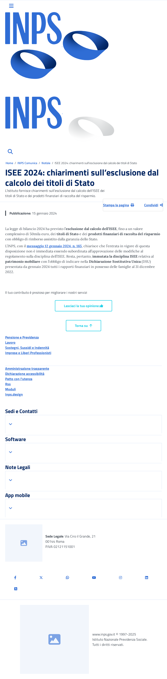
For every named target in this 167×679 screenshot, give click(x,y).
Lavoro (10, 342)
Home (10, 163)
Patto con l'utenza (18, 378)
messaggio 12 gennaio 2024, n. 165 (54, 246)
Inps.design (14, 394)
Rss (8, 384)
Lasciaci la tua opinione (83, 305)
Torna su (83, 325)
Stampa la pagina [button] (118, 205)
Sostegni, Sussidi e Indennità (27, 347)
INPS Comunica (27, 163)
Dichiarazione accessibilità (24, 373)
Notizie (46, 163)
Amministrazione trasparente (27, 368)
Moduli (10, 389)
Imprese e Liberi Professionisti (28, 352)
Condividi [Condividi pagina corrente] (153, 205)
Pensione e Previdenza (22, 337)
